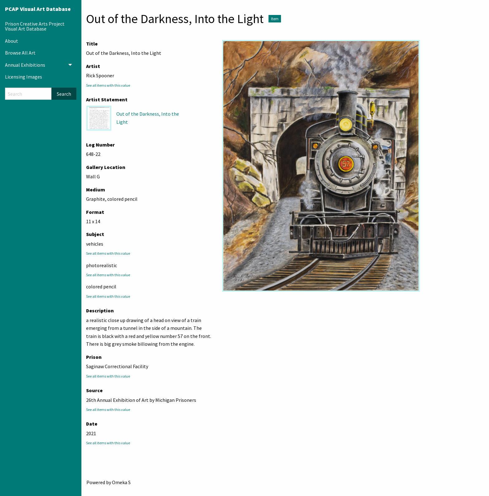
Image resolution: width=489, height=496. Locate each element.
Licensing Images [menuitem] (23, 77)
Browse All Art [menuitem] (20, 53)
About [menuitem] (11, 41)
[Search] (28, 94)
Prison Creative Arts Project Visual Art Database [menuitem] (35, 26)
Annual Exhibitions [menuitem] (25, 65)
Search (64, 94)
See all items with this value (108, 85)
